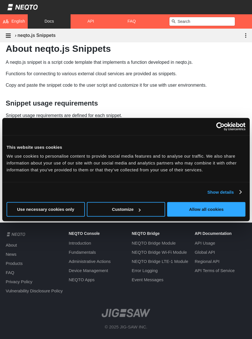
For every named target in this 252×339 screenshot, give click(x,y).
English (14, 21)
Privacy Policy (19, 281)
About (11, 245)
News (11, 254)
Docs (49, 21)
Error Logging (145, 270)
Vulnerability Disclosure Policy (34, 290)
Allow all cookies (206, 209)
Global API (205, 252)
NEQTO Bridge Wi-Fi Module (159, 252)
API (90, 21)
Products (14, 263)
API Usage (205, 243)
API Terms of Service (215, 270)
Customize (126, 209)
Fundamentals (82, 252)
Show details (220, 192)
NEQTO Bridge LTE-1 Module (160, 261)
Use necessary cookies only (45, 209)
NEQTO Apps (82, 279)
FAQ (131, 21)
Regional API (207, 261)
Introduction (80, 243)
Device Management (88, 270)
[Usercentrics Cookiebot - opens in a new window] (220, 126)
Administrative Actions (90, 261)
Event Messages (147, 279)
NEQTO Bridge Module (154, 243)
